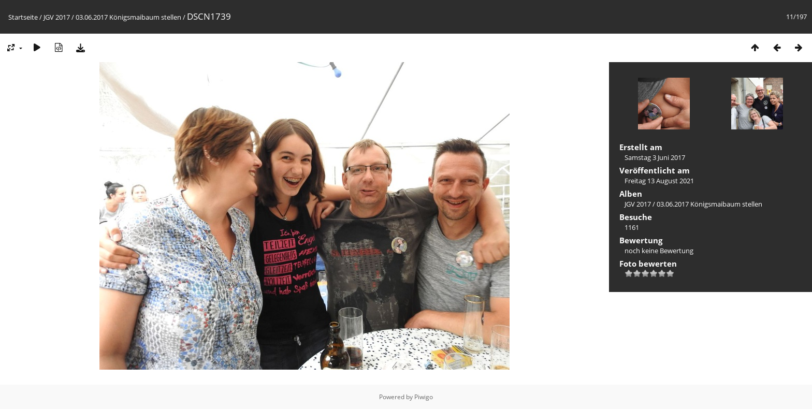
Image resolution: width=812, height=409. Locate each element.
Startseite (23, 17)
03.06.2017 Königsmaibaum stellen (128, 17)
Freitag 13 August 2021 (659, 180)
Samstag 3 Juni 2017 (655, 157)
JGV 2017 (57, 17)
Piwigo (423, 396)
